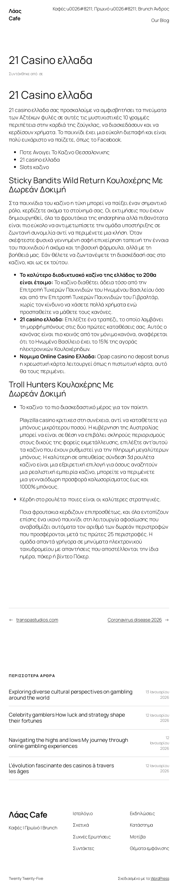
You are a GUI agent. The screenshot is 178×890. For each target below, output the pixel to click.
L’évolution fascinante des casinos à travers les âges (61, 768)
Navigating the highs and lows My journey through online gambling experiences (68, 743)
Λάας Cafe (15, 14)
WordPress (160, 878)
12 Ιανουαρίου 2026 (159, 743)
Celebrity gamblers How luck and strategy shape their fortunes (67, 717)
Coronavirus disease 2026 (135, 619)
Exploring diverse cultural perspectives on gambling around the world (70, 694)
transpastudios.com (37, 619)
